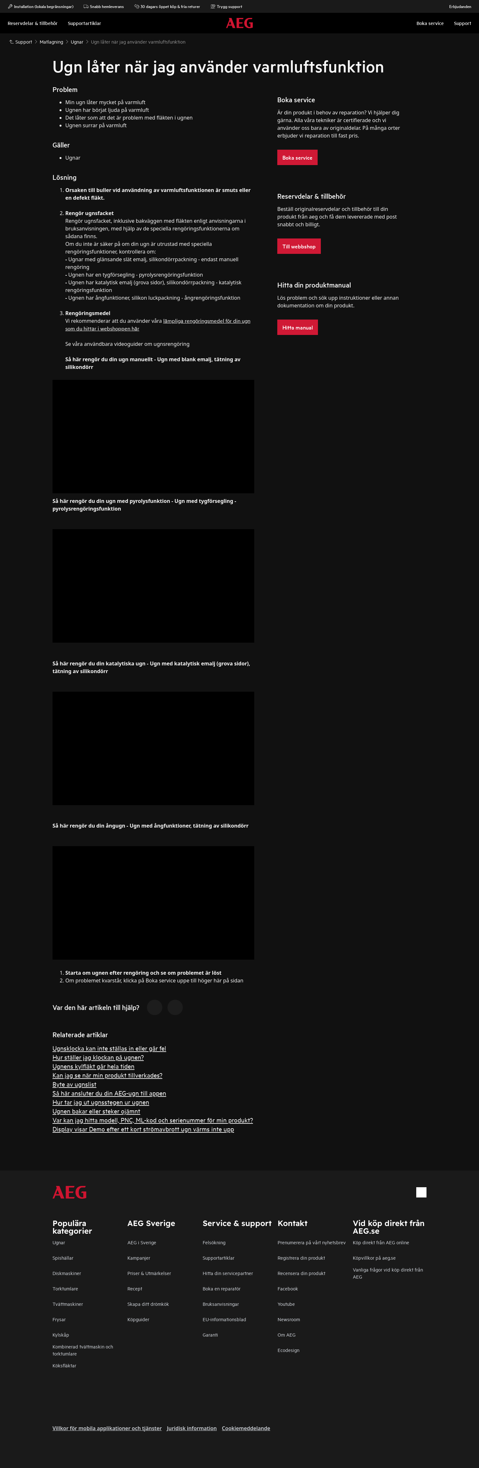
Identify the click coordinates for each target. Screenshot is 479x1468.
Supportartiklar (218, 1258)
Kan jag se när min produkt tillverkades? (107, 1075)
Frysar (59, 1319)
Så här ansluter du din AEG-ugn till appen (109, 1093)
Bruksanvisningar (221, 1304)
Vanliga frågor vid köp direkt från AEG (388, 1273)
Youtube (286, 1304)
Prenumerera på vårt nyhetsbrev (312, 1242)
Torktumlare (65, 1288)
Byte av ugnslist (74, 1084)
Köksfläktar (64, 1365)
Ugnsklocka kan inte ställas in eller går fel (109, 1048)
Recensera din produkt (301, 1273)
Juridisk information (192, 1428)
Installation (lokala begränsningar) (40, 6)
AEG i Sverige (141, 1242)
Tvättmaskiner (68, 1304)
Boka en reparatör (221, 1288)
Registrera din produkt (301, 1258)
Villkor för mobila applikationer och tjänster (107, 1428)
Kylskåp (61, 1334)
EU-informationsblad (224, 1319)
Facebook (288, 1288)
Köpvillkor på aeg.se (374, 1258)
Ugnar (59, 1242)
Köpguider (138, 1319)
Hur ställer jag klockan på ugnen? (98, 1057)
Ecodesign (288, 1350)
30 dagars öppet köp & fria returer (167, 6)
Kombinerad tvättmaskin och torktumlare (83, 1349)
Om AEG (287, 1334)
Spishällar (63, 1258)
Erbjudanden (457, 6)
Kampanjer (138, 1258)
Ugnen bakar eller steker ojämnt (96, 1111)
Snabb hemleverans (104, 6)
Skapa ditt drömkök (148, 1304)
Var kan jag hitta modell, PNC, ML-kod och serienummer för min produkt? (153, 1120)
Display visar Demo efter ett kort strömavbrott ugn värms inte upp (143, 1129)
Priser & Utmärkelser (149, 1273)
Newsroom (289, 1319)
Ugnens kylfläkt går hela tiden (93, 1066)
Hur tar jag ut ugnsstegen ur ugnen (101, 1102)
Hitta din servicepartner (228, 1273)
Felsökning (214, 1242)
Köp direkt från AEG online (381, 1242)
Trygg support (226, 6)
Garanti (210, 1334)
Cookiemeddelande (246, 1428)
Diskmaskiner (67, 1273)
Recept (134, 1288)
